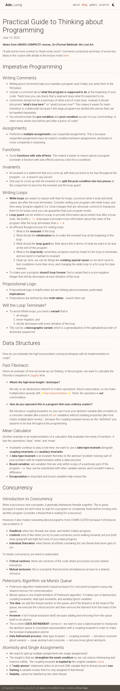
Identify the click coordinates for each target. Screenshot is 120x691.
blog (84, 4)
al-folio (55, 688)
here (66, 55)
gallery (93, 4)
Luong (13, 5)
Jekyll (42, 688)
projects (104, 4)
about (76, 4)
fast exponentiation (56, 393)
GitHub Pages (81, 688)
